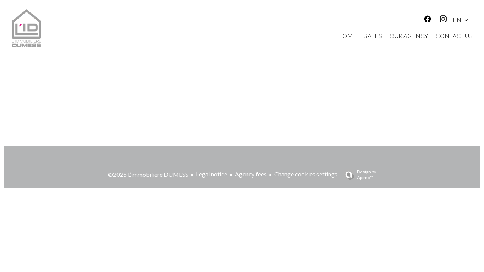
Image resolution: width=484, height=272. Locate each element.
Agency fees (251, 174)
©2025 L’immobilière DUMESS (148, 174)
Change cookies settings (305, 174)
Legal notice (211, 174)
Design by (357, 174)
